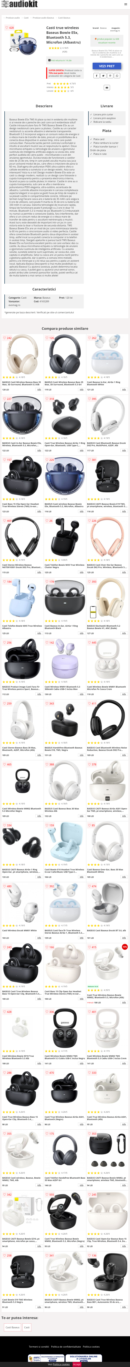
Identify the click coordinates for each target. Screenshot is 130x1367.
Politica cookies (91, 1346)
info (39, 389)
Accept (77, 1364)
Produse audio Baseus (43, 17)
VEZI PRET (107, 66)
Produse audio (13, 17)
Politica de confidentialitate (66, 1346)
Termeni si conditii (39, 1346)
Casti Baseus (64, 17)
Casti (26, 17)
